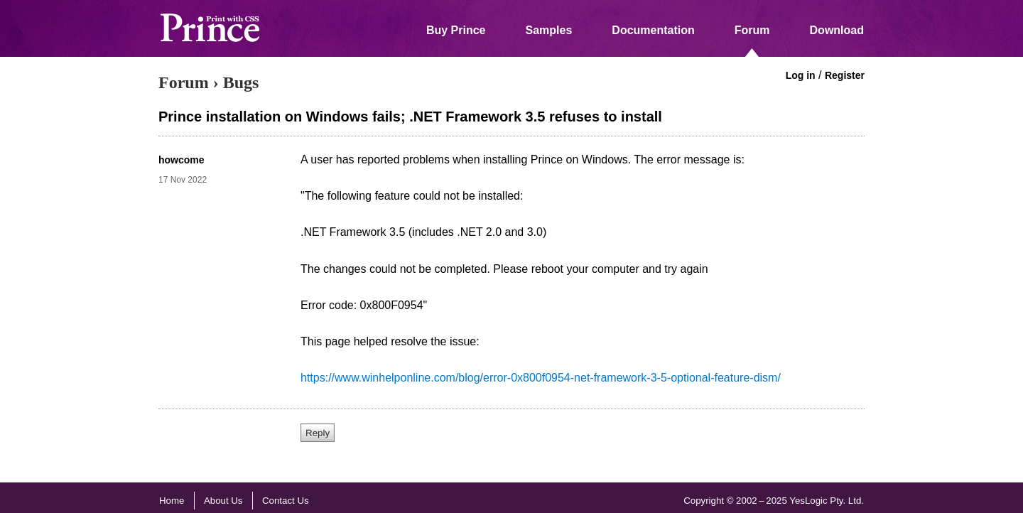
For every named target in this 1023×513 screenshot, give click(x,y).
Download (837, 30)
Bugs (241, 82)
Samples (549, 30)
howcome (181, 160)
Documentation (653, 30)
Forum (752, 30)
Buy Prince (456, 30)
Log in (801, 75)
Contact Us (285, 500)
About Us (223, 500)
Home (171, 500)
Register (845, 75)
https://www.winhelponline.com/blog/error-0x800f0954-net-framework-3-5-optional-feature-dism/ (541, 378)
